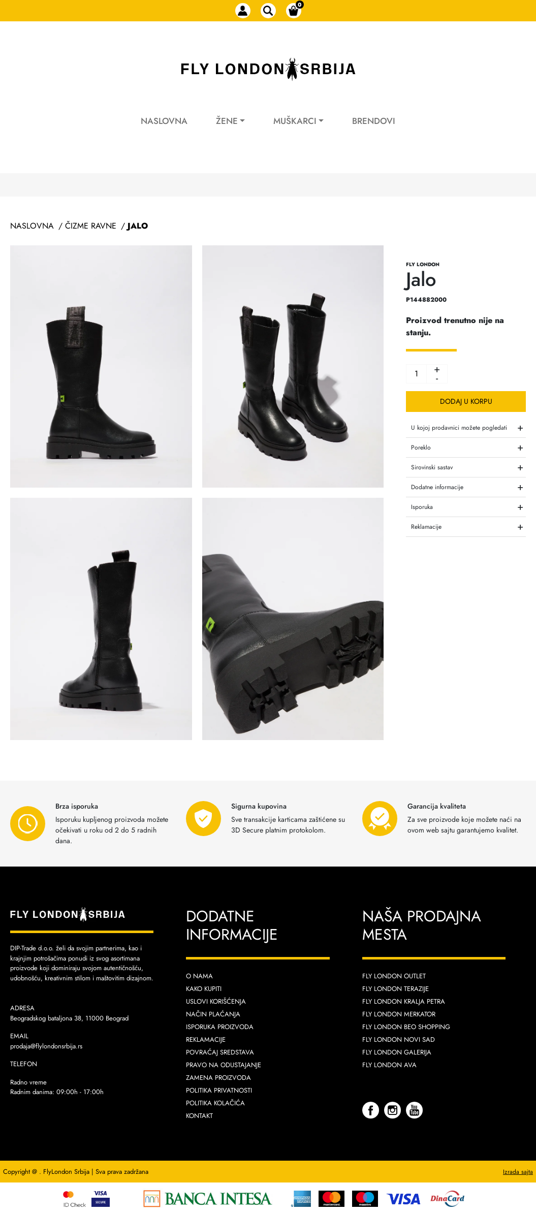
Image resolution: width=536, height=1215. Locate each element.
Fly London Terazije (395, 989)
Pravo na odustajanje (223, 1065)
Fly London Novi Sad (398, 1039)
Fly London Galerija (396, 1052)
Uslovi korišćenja (216, 1001)
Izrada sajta (518, 1171)
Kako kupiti (204, 989)
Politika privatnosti (219, 1090)
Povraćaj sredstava (220, 1052)
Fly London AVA (389, 1065)
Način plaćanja (213, 1014)
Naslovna (164, 121)
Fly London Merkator (398, 1014)
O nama (199, 976)
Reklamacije (206, 1039)
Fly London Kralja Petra (403, 1001)
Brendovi (373, 121)
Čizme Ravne (90, 226)
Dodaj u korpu (466, 401)
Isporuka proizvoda (220, 1027)
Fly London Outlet (394, 976)
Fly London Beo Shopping (406, 1027)
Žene (227, 121)
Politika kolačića (215, 1103)
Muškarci (295, 121)
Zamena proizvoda (218, 1077)
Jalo (138, 226)
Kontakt (199, 1116)
